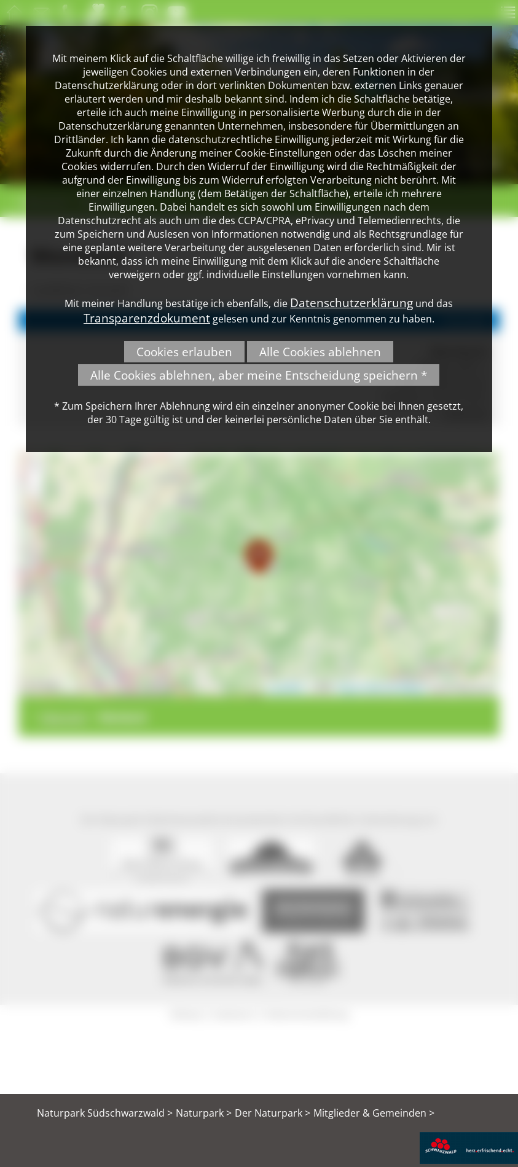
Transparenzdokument (147, 318)
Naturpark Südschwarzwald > (105, 1113)
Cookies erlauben (184, 351)
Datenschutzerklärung (351, 302)
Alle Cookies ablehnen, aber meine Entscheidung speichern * (258, 375)
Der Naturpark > (272, 1113)
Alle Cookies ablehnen (320, 351)
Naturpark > (204, 1113)
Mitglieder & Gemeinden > (373, 1113)
